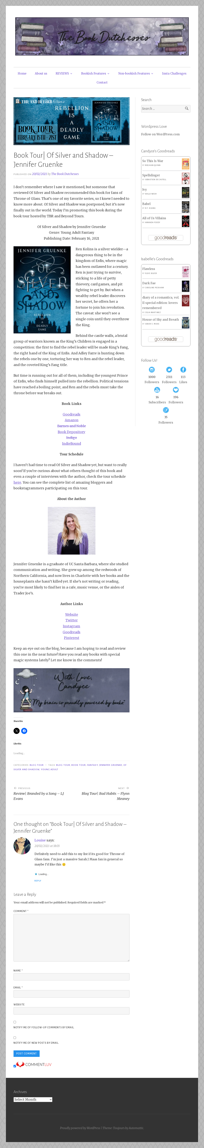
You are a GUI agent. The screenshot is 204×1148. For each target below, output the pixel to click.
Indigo (71, 438)
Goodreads (71, 414)
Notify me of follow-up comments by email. (44, 1027)
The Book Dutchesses (65, 174)
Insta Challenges (174, 73)
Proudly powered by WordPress (80, 1128)
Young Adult (49, 769)
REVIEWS (62, 73)
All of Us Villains (154, 218)
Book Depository (71, 432)
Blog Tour (37, 765)
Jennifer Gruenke (110, 765)
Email (18, 987)
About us (41, 73)
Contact (102, 82)
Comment (21, 911)
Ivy (144, 189)
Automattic (136, 1128)
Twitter (72, 620)
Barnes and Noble (71, 426)
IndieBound (71, 444)
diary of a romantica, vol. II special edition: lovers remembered (160, 303)
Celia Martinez (153, 312)
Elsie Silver (151, 273)
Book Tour (78, 765)
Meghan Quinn (153, 165)
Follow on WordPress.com (160, 134)
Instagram (71, 626)
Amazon (71, 420)
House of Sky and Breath (160, 319)
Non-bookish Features (134, 73)
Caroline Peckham (154, 288)
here (17, 482)
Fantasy (92, 765)
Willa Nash (151, 194)
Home (22, 73)
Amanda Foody (152, 222)
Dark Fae (149, 283)
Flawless (148, 269)
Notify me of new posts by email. (36, 1043)
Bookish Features (93, 73)
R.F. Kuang (150, 208)
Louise (40, 840)
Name (18, 970)
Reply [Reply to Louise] (37, 880)
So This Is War (152, 161)
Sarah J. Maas (152, 324)
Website (71, 615)
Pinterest (71, 638)
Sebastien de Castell (155, 180)
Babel (146, 204)
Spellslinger (151, 175)
